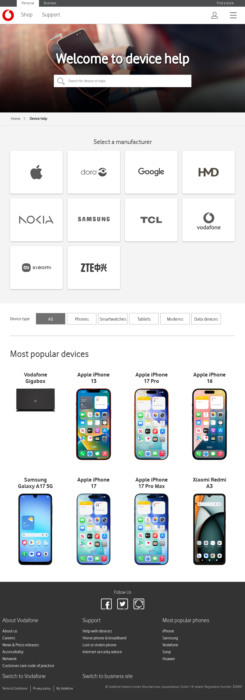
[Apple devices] (36, 172)
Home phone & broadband (104, 638)
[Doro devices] (93, 172)
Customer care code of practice (28, 665)
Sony (166, 651)
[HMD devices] (208, 172)
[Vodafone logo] (8, 15)
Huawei (168, 658)
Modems (175, 319)
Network (9, 658)
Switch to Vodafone (24, 676)
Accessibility (12, 651)
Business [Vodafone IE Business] (50, 3)
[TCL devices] (151, 219)
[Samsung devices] (93, 219)
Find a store (225, 3)
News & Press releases (20, 644)
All (50, 319)
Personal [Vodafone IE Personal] (28, 3)
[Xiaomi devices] (36, 267)
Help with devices (97, 631)
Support (51, 15)
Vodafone (170, 644)
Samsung (170, 638)
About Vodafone (20, 621)
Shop (27, 15)
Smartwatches (113, 319)
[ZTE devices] (93, 267)
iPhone (168, 631)
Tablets (144, 319)
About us (9, 631)
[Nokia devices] (36, 219)
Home (15, 119)
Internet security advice (102, 651)
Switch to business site (108, 676)
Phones (82, 319)
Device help (38, 119)
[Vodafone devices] (208, 219)
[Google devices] (151, 172)
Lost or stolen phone (100, 644)
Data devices (206, 319)
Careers (8, 638)
